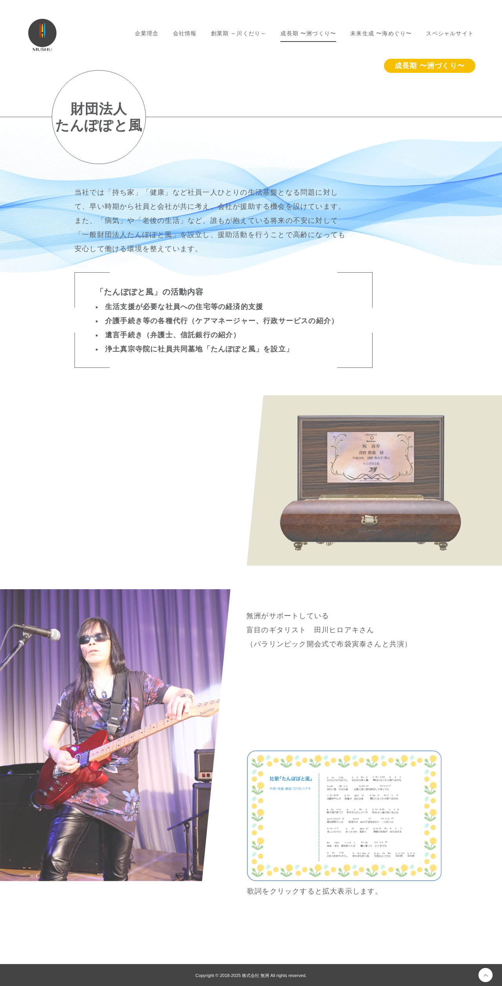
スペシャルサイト (450, 33)
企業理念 (147, 33)
